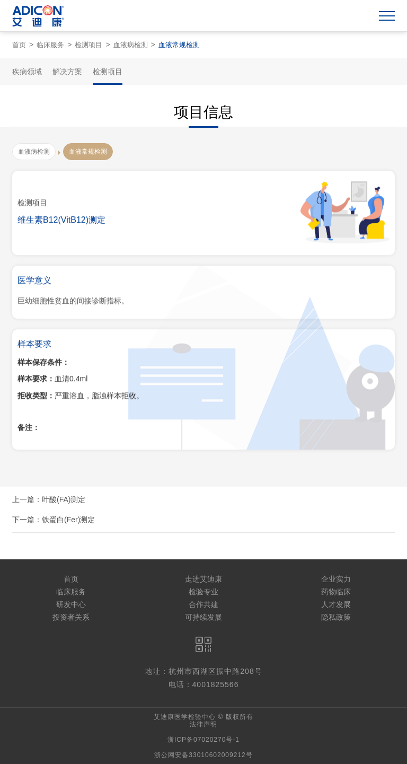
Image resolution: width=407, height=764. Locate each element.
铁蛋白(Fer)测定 (68, 519)
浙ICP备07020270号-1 (203, 739)
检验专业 (203, 591)
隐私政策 (336, 617)
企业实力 (336, 579)
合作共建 (203, 604)
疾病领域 (27, 71)
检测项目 (88, 45)
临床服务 (50, 45)
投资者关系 (71, 617)
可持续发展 (203, 617)
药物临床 (336, 591)
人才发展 (336, 604)
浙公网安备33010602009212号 (203, 755)
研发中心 (71, 604)
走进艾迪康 (203, 579)
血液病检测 (130, 45)
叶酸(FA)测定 (63, 499)
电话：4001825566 (204, 684)
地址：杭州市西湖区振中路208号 (203, 671)
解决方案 (67, 71)
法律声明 (203, 724)
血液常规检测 (179, 45)
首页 (19, 45)
